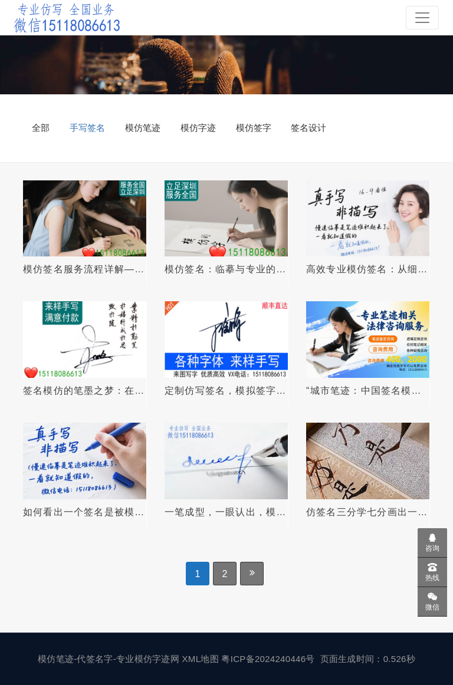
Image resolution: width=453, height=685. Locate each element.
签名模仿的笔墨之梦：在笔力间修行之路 (84, 391)
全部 (41, 128)
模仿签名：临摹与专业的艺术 (225, 269)
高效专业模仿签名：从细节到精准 (367, 269)
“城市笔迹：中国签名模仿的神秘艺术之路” (364, 391)
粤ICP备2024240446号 (269, 659)
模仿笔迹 (142, 128)
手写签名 (87, 128)
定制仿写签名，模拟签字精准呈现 (225, 391)
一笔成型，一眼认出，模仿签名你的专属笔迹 (225, 512)
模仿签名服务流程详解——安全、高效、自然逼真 (84, 269)
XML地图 (202, 659)
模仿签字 (253, 128)
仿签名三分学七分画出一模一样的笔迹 (367, 512)
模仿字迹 (198, 128)
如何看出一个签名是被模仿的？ (84, 512)
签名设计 (308, 128)
